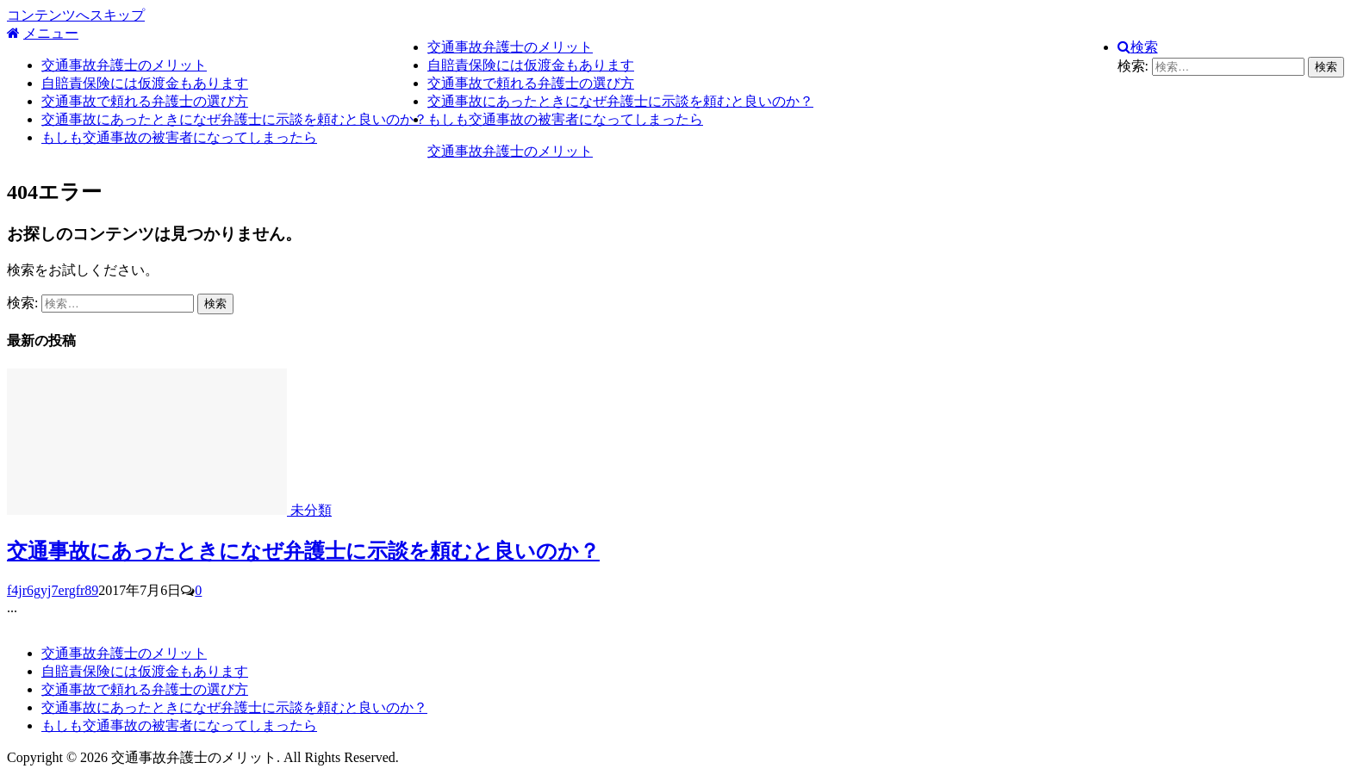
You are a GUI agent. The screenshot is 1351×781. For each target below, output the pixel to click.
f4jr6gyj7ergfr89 (52, 590)
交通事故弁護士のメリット (124, 65)
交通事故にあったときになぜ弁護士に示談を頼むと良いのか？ (234, 119)
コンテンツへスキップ (76, 15)
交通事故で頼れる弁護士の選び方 (144, 101)
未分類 (311, 510)
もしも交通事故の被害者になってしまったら (179, 137)
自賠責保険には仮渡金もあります (144, 83)
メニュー (50, 33)
